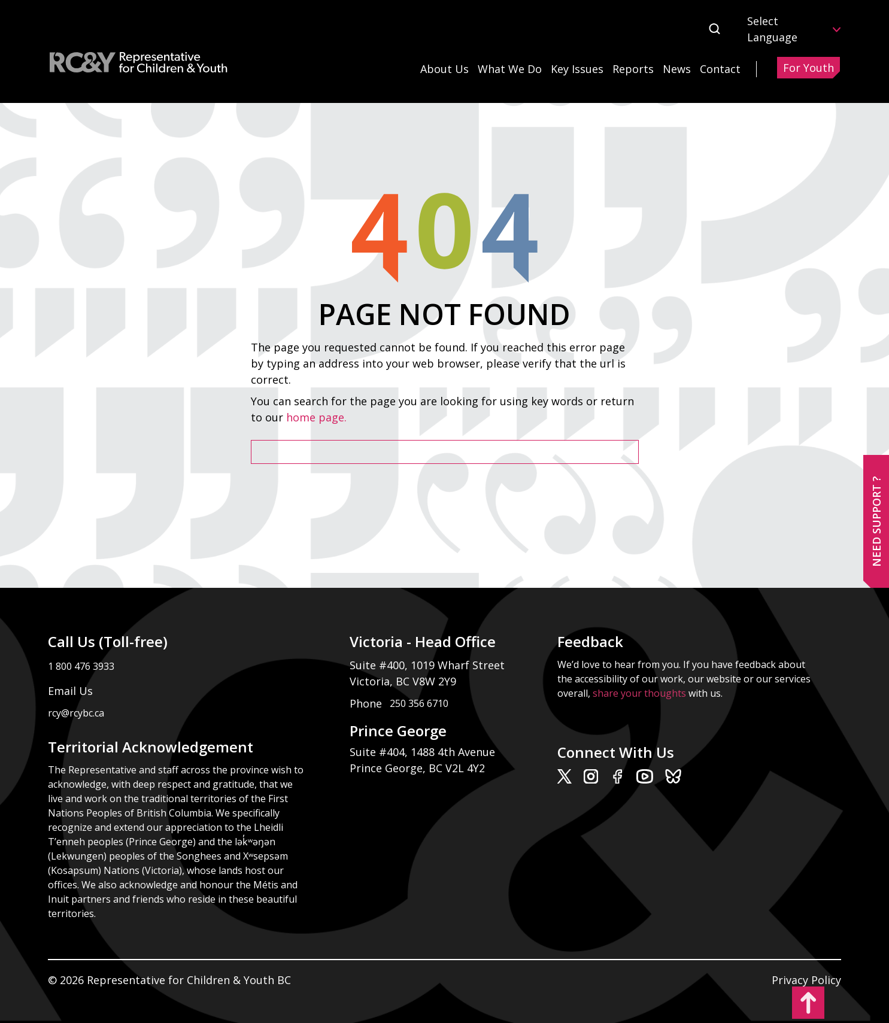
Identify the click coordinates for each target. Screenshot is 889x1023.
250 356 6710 (419, 703)
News (677, 69)
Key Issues (577, 69)
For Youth (808, 67)
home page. (318, 417)
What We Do (510, 69)
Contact (720, 69)
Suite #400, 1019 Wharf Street (430, 665)
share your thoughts (639, 693)
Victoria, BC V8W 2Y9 (404, 681)
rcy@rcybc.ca (76, 713)
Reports (633, 69)
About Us (444, 69)
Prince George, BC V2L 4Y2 (417, 768)
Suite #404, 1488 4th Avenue (424, 752)
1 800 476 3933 (81, 666)
